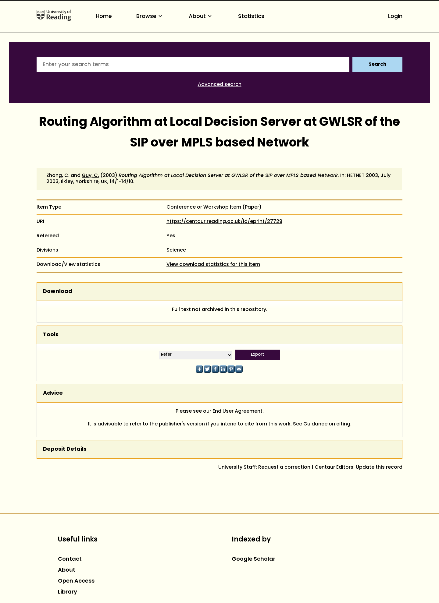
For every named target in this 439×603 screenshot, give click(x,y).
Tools (51, 335)
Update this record (379, 467)
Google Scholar (253, 559)
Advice (53, 393)
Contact (70, 559)
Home (104, 16)
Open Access (76, 581)
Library (67, 592)
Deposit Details (65, 449)
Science (176, 250)
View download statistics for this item (213, 265)
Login (395, 16)
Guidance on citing (326, 424)
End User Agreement (237, 411)
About (201, 16)
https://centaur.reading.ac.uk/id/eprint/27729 (224, 222)
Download (57, 291)
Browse (150, 16)
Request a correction (284, 467)
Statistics (251, 16)
